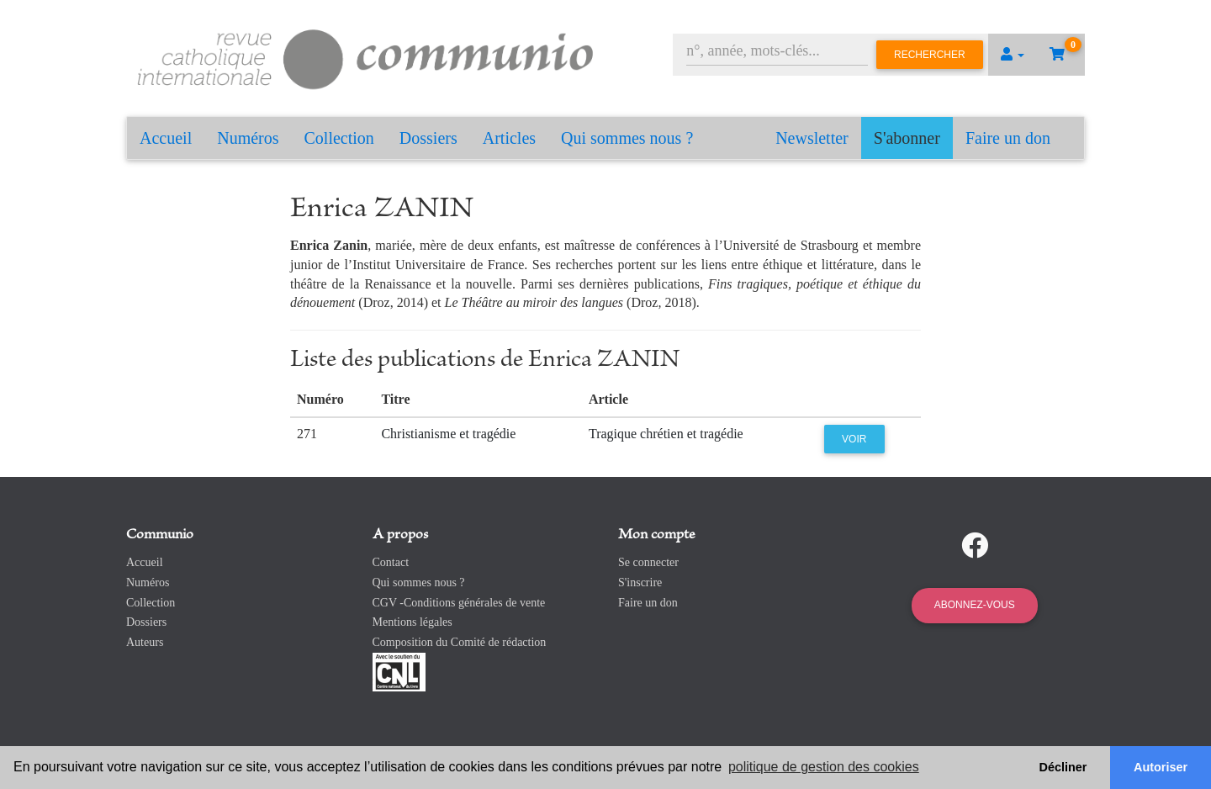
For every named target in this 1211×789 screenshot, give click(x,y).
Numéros (247, 138)
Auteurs (144, 642)
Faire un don (1007, 138)
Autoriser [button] (1160, 767)
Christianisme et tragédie (448, 433)
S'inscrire (640, 582)
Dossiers (428, 138)
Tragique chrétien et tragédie (666, 433)
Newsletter (812, 138)
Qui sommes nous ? (627, 138)
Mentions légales (412, 622)
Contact (391, 562)
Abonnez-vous (974, 605)
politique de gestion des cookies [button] (823, 767)
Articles (509, 138)
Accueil (166, 138)
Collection (339, 138)
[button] (1012, 55)
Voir (854, 439)
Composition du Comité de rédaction (460, 642)
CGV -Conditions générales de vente (459, 602)
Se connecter (648, 562)
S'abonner (907, 138)
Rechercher (929, 55)
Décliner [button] (1063, 767)
